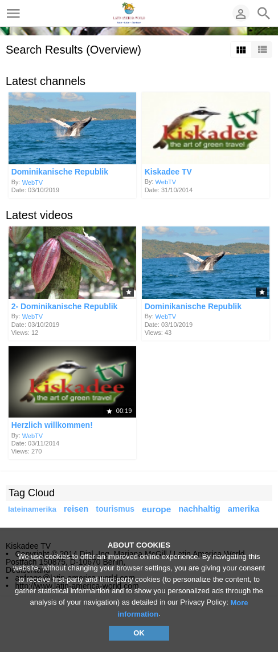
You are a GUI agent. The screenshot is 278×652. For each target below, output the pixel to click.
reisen (76, 508)
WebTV (32, 182)
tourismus (115, 508)
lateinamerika (32, 509)
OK (139, 633)
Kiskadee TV (168, 171)
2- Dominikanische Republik (64, 306)
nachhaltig (199, 508)
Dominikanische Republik (59, 172)
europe (156, 509)
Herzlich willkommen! (52, 425)
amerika (244, 508)
